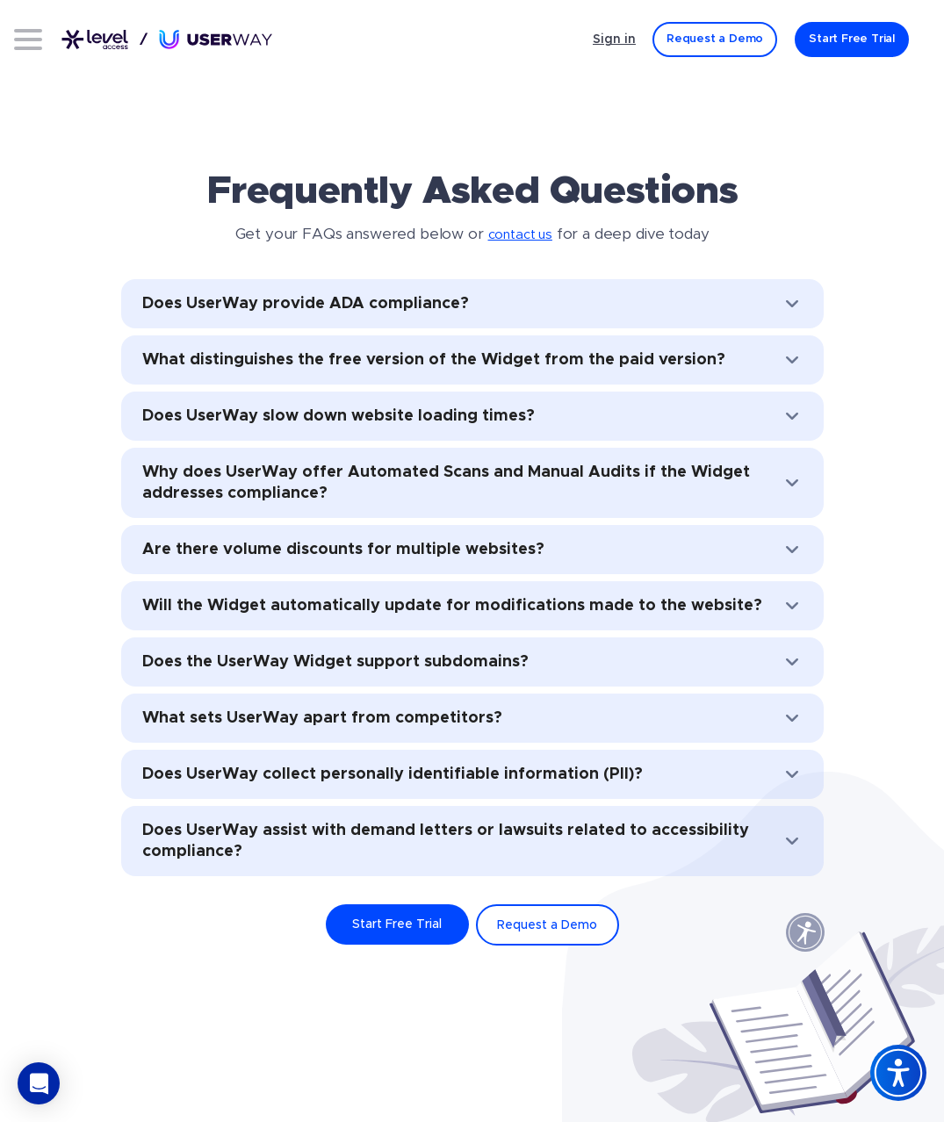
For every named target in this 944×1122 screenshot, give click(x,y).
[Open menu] (28, 39)
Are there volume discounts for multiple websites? (472, 549)
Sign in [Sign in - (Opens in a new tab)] (614, 39)
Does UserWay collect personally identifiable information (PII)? (472, 774)
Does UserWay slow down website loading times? (472, 416)
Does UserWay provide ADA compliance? (472, 303)
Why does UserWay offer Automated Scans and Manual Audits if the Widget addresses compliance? (472, 482)
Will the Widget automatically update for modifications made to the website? (472, 605)
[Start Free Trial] (852, 39)
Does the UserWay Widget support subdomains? (472, 661)
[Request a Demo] (714, 39)
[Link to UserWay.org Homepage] (166, 40)
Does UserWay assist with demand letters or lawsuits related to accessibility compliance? (472, 841)
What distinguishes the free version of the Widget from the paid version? (472, 359)
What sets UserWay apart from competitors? (472, 718)
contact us (520, 234)
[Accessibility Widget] (898, 1073)
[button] (39, 1083)
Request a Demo (547, 925)
